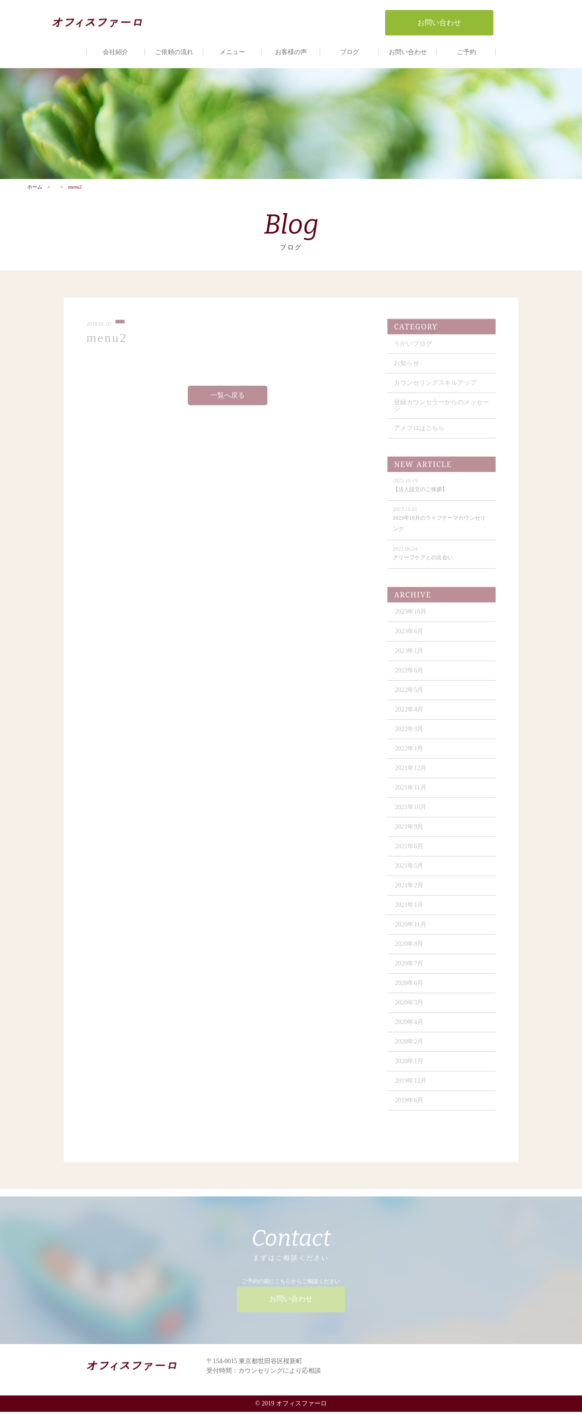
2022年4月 (410, 716)
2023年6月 (410, 638)
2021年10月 (412, 814)
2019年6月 (410, 1107)
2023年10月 (412, 618)
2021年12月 (412, 775)
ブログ (349, 52)
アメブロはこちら (420, 435)
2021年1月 (410, 911)
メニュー (232, 52)
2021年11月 (411, 794)
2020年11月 (411, 931)
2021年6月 (410, 853)
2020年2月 (410, 1048)
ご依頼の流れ (174, 52)
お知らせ (407, 370)
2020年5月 (410, 1009)
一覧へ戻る (228, 402)
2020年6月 (410, 990)
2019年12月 (412, 1087)
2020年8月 (410, 950)
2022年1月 (410, 755)
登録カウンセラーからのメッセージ (439, 412)
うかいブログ (414, 350)
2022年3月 (410, 735)
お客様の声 (291, 52)
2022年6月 (410, 677)
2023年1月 (410, 657)
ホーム (34, 189)
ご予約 (466, 52)
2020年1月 (410, 1068)
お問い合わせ (408, 52)
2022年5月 (410, 696)
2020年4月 (410, 1029)
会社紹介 (115, 52)
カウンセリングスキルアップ (436, 389)
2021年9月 (410, 833)
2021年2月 (410, 892)
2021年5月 (410, 872)
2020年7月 (410, 970)
